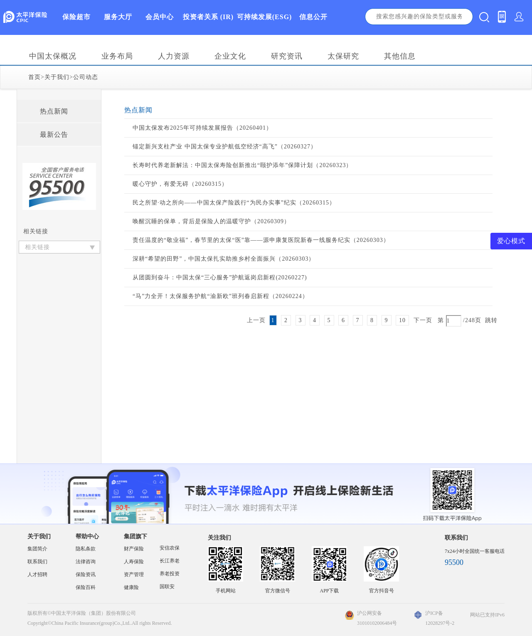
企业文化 (230, 56)
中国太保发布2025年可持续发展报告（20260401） (202, 128)
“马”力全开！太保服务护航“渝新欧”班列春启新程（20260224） (220, 296)
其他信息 (400, 56)
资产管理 (134, 574)
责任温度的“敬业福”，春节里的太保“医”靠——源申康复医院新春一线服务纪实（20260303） (261, 240)
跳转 (491, 320)
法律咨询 (86, 562)
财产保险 (134, 549)
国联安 (167, 586)
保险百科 (86, 587)
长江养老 (170, 561)
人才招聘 (37, 574)
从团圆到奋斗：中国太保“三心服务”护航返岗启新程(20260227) (220, 277)
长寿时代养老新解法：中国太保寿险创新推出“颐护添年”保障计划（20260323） (242, 165)
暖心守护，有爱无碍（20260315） (180, 184)
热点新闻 (54, 111)
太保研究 (343, 56)
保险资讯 (86, 574)
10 (402, 320)
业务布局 (117, 56)
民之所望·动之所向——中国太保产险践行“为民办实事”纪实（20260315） (234, 203)
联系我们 (37, 562)
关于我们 (56, 77)
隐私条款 (86, 549)
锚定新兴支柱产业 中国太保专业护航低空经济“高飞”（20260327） (225, 146)
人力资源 (174, 56)
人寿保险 (134, 562)
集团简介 (37, 549)
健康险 (131, 587)
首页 (34, 77)
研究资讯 (287, 56)
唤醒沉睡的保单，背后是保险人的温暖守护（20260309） (211, 221)
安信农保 (170, 548)
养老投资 (170, 574)
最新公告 (54, 134)
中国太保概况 (52, 56)
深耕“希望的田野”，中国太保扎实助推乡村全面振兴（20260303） (224, 259)
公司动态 (85, 77)
